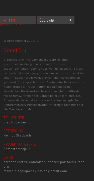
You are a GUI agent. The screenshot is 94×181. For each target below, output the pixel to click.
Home (9, 20)
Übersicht (47, 20)
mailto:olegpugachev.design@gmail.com (35, 171)
